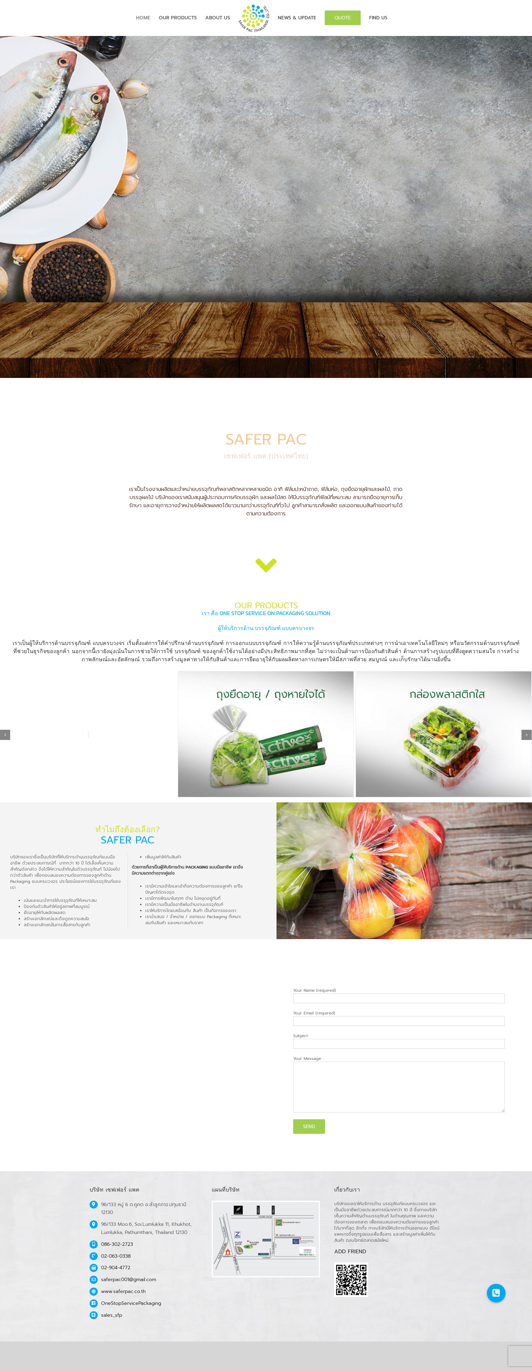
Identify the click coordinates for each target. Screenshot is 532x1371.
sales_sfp (111, 1315)
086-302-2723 (117, 1244)
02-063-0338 (116, 1256)
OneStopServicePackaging (131, 1303)
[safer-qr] (351, 1265)
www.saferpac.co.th (123, 1291)
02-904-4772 (115, 1267)
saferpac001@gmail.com (128, 1279)
